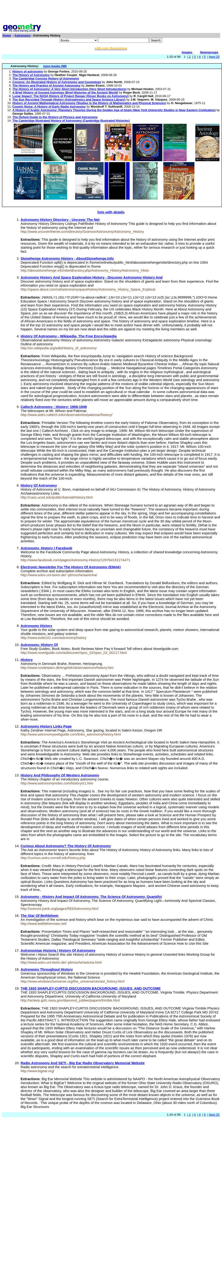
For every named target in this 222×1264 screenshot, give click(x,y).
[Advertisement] (111, 12)
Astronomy (23, 35)
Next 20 (214, 56)
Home (7, 35)
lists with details (111, 212)
